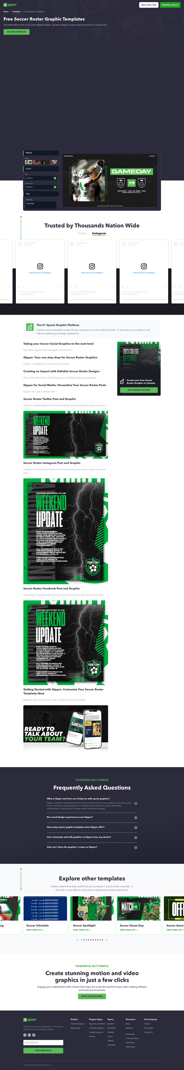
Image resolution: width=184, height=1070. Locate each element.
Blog (128, 1024)
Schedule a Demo (170, 5)
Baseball (110, 1024)
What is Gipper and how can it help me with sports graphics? (92, 803)
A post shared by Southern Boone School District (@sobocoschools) (94, 300)
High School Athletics (97, 1024)
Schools (92, 1036)
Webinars (129, 1028)
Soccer (110, 1036)
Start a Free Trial (148, 5)
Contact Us (148, 1032)
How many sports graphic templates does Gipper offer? (92, 827)
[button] (77, 940)
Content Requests (77, 1024)
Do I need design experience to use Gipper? (92, 817)
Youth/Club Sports (96, 1032)
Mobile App (75, 1028)
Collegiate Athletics (96, 1028)
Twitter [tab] (82, 233)
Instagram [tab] (99, 233)
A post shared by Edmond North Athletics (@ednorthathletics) (40, 300)
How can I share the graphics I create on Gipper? (92, 847)
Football (110, 1032)
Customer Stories (132, 1038)
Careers (147, 1024)
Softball (110, 1041)
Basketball (111, 1028)
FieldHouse (130, 1043)
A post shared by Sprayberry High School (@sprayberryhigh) (144, 300)
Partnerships (148, 1028)
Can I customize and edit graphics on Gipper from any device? (92, 837)
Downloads (130, 1034)
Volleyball (111, 1045)
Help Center (130, 1047)
